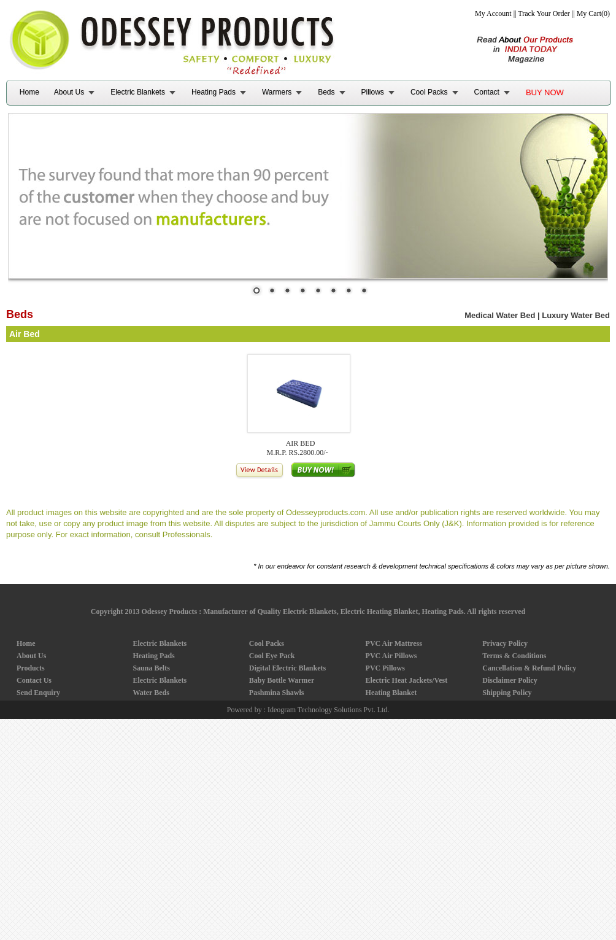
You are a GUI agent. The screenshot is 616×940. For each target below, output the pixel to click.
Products (31, 668)
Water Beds (151, 692)
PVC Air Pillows (391, 655)
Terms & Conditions (514, 655)
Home (29, 92)
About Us (69, 92)
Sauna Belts (151, 668)
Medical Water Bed (499, 315)
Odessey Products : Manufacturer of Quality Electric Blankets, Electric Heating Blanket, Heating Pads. (303, 611)
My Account (493, 13)
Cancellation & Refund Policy (529, 668)
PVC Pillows (385, 668)
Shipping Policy (506, 692)
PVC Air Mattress (394, 643)
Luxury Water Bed (576, 315)
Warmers (276, 92)
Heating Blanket (391, 692)
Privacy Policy (505, 643)
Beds (326, 92)
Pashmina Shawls (276, 692)
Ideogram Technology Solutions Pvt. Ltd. (328, 709)
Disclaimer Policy (509, 680)
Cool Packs (429, 92)
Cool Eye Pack (272, 655)
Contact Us (34, 680)
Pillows (372, 92)
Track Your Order (544, 13)
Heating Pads (213, 92)
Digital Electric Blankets (287, 668)
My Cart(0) (593, 13)
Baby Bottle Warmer (281, 680)
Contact (486, 92)
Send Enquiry (38, 692)
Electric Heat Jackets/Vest (407, 680)
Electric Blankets (137, 92)
